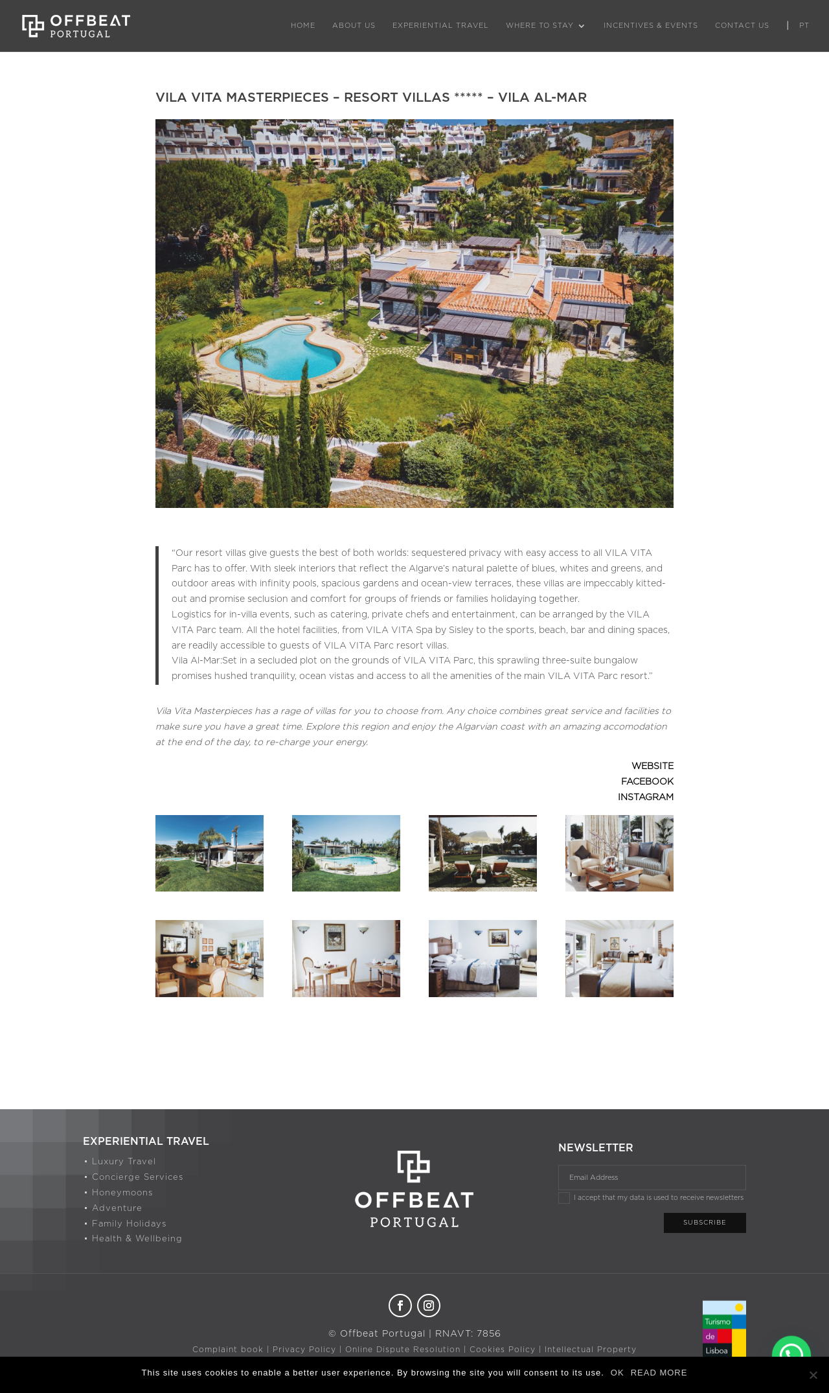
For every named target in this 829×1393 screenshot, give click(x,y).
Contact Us (742, 25)
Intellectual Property (591, 1349)
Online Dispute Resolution (402, 1349)
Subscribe (705, 1222)
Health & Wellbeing (137, 1239)
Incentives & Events (651, 25)
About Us (354, 25)
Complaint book (228, 1349)
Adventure (117, 1208)
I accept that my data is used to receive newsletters (651, 1198)
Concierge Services (137, 1177)
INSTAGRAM (646, 797)
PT (804, 25)
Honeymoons (122, 1193)
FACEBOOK (647, 782)
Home (303, 25)
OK (617, 1372)
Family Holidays (129, 1224)
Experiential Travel (440, 25)
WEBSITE (652, 766)
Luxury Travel (124, 1162)
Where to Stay (540, 25)
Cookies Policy (503, 1349)
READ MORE (659, 1372)
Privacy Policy (304, 1349)
